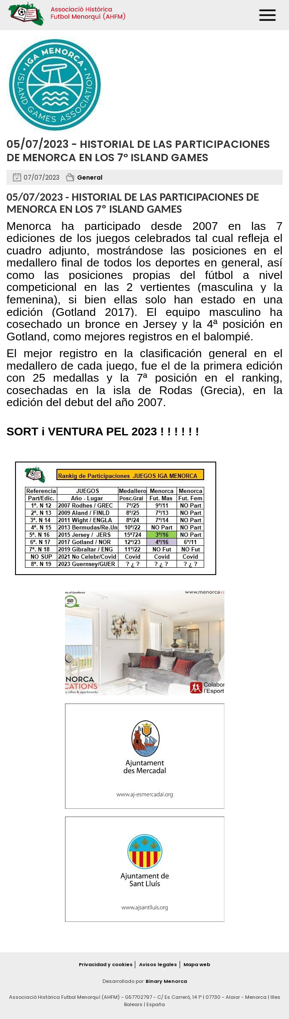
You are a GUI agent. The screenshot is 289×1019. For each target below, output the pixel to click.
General (90, 177)
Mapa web (196, 964)
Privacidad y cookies (106, 964)
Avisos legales (158, 964)
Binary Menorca (166, 981)
